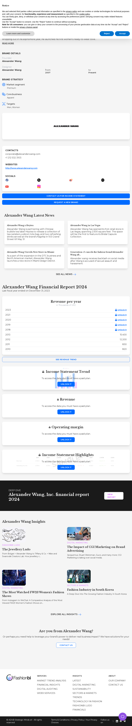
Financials (79, 709)
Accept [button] (122, 33)
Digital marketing (84, 685)
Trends (77, 697)
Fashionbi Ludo (82, 705)
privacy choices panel (29, 27)
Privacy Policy (77, 720)
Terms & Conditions (60, 720)
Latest (77, 680)
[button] (123, 717)
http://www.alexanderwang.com (21, 168)
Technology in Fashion (87, 701)
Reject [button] (107, 33)
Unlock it (122, 310)
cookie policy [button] (84, 14)
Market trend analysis (51, 680)
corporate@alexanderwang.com (22, 154)
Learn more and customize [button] (18, 33)
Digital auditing (47, 689)
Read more (8, 43)
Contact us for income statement (66, 196)
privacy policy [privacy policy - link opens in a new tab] (71, 11)
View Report (111, 495)
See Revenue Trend (66, 359)
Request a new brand (66, 202)
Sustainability (82, 689)
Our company (117, 680)
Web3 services (46, 693)
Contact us (66, 645)
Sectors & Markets (85, 693)
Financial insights (48, 685)
